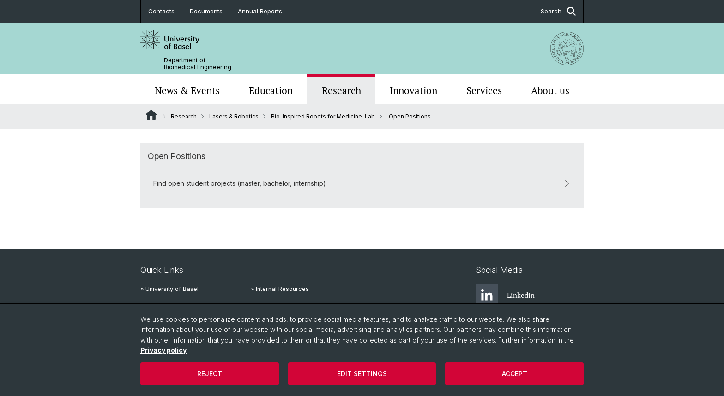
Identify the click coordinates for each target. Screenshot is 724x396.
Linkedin (505, 295)
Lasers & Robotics (234, 116)
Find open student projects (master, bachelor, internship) (362, 183)
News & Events (187, 90)
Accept (514, 374)
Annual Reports (260, 11)
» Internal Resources (280, 288)
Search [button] (558, 11)
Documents (206, 11)
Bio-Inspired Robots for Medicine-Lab (323, 116)
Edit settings (362, 374)
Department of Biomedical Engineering (197, 64)
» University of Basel (169, 288)
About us (550, 90)
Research (341, 90)
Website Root (151, 115)
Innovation (413, 90)
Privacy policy (163, 350)
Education (271, 90)
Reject (209, 374)
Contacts (161, 11)
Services (484, 90)
